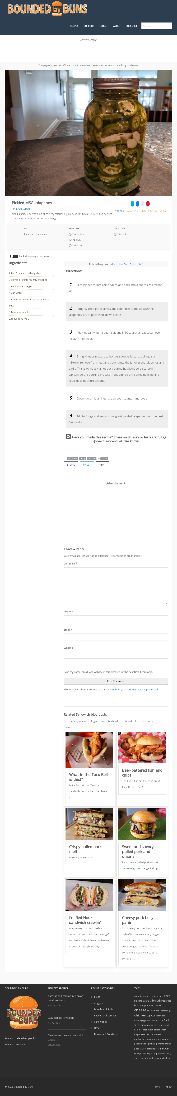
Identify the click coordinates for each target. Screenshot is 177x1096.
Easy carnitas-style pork (61, 1017)
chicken (140, 1015)
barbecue (154, 996)
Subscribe (131, 25)
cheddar (158, 1005)
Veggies (119, 210)
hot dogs (143, 1030)
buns (137, 1005)
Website (68, 647)
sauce (164, 1048)
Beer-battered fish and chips (142, 773)
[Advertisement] (88, 50)
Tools (102, 25)
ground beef (163, 1025)
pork (143, 1048)
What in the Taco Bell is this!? (126, 264)
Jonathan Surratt (21, 208)
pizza (136, 1049)
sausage (137, 1053)
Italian (150, 1030)
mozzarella (156, 1034)
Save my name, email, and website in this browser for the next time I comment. (108, 672)
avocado (138, 996)
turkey (166, 1058)
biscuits (138, 1000)
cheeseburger (166, 1011)
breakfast (165, 1000)
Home (156, 1086)
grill (155, 1025)
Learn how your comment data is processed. (133, 689)
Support (89, 25)
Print (102, 464)
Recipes (74, 25)
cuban (158, 1016)
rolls (157, 1049)
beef (167, 996)
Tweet (87, 464)
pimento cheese (163, 1044)
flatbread (151, 1020)
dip (163, 1016)
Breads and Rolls (103, 1009)
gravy (150, 1025)
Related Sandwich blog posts (85, 714)
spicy (163, 210)
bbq (161, 996)
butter (150, 1005)
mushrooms (139, 1039)
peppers (138, 1044)
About (116, 25)
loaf (164, 1030)
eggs (144, 1020)
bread (156, 1000)
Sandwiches (100, 1021)
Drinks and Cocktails (105, 1034)
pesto (145, 1044)
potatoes (151, 1049)
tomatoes (158, 1058)
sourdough (167, 1053)
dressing (138, 1020)
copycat (151, 1015)
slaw (160, 1053)
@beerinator (102, 441)
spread (144, 1058)
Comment (70, 563)
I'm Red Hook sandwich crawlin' (85, 920)
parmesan (166, 1039)
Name (68, 611)
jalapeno (132, 210)
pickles (152, 210)
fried (166, 1020)
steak (151, 1058)
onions (157, 1038)
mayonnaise (139, 1034)
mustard (149, 1039)
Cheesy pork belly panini (137, 920)
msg (143, 210)
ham (136, 1030)
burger (143, 1005)
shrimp (154, 1053)
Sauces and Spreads (105, 1015)
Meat (97, 996)
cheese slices (153, 1011)
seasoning (146, 1053)
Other (97, 1028)
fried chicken (141, 1024)
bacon (146, 996)
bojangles (147, 1001)
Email (68, 629)
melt (148, 1034)
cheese (140, 1009)
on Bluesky (131, 437)
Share (71, 464)
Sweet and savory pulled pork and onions (137, 851)
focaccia (159, 1020)
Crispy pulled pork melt (85, 849)
